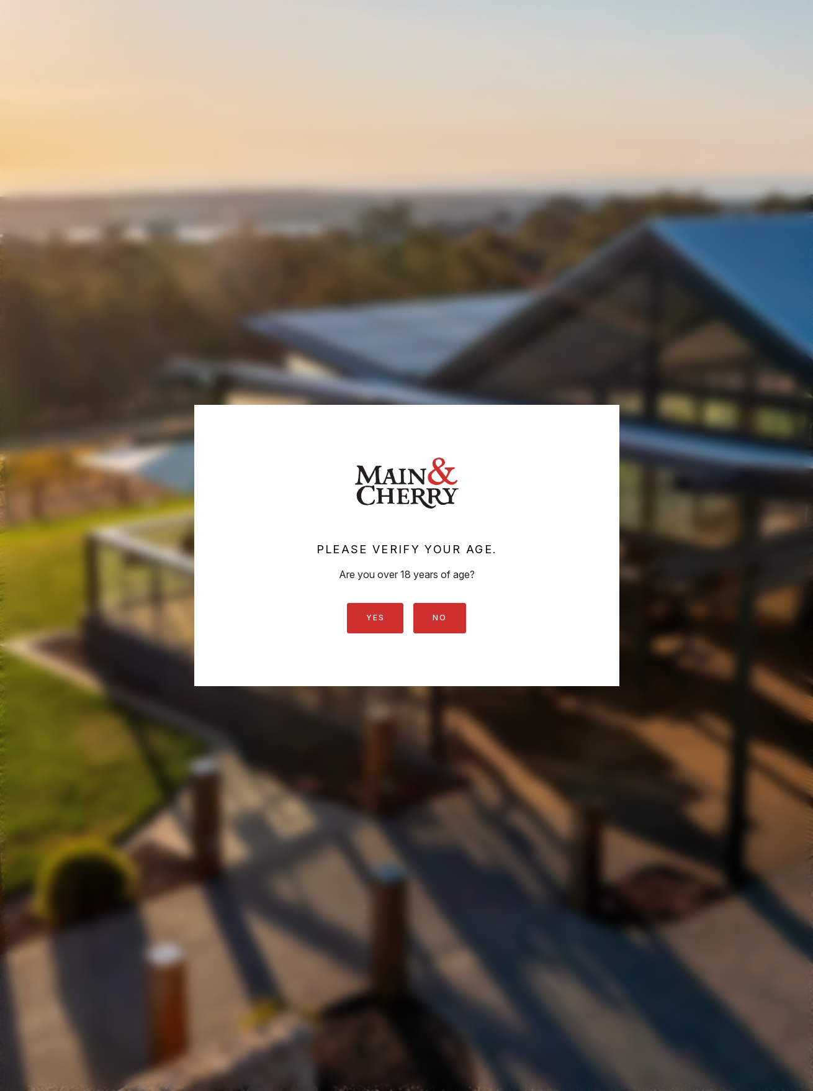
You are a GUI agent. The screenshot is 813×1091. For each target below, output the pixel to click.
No (439, 617)
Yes (375, 617)
